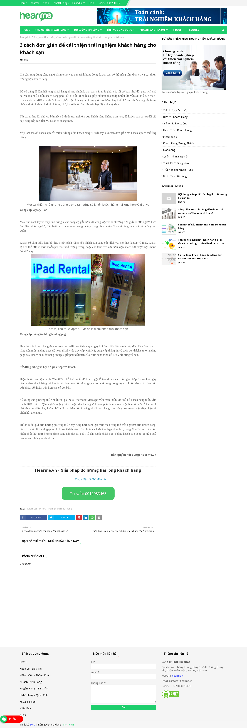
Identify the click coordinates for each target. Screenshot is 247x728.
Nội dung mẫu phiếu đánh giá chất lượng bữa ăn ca (202, 196)
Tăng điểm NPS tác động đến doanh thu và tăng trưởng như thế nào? (201, 211)
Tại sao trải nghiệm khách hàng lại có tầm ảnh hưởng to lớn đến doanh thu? (201, 241)
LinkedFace (78, 3)
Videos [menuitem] (177, 29)
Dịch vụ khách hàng (175, 117)
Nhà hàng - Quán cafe (35, 695)
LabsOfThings (61, 3)
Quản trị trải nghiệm (176, 156)
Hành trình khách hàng (177, 130)
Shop (46, 3)
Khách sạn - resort (36, 508)
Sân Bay (26, 708)
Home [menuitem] (26, 29)
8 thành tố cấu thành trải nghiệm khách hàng (202, 226)
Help (91, 3)
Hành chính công (31, 682)
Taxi (23, 715)
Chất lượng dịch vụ (175, 110)
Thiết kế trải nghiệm (176, 163)
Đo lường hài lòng (175, 176)
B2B (23, 662)
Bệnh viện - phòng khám (36, 675)
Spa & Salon (28, 701)
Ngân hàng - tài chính (34, 688)
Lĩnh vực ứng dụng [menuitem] (119, 29)
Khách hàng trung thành (178, 143)
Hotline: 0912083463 (109, 3)
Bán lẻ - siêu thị (31, 668)
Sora (32, 724)
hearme (35, 3)
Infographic (170, 136)
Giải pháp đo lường (175, 123)
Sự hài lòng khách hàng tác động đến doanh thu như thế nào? (200, 256)
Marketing (169, 150)
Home (23, 3)
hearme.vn (178, 675)
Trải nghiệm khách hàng (44, 37)
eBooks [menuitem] (194, 29)
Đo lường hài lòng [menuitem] (86, 29)
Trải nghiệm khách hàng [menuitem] (50, 29)
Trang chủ (25, 37)
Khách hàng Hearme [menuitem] (152, 29)
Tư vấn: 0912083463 (88, 493)
